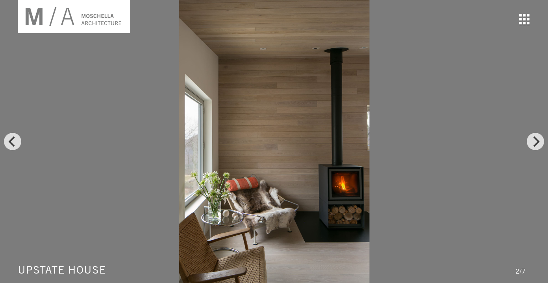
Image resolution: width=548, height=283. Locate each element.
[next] (535, 141)
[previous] (12, 141)
